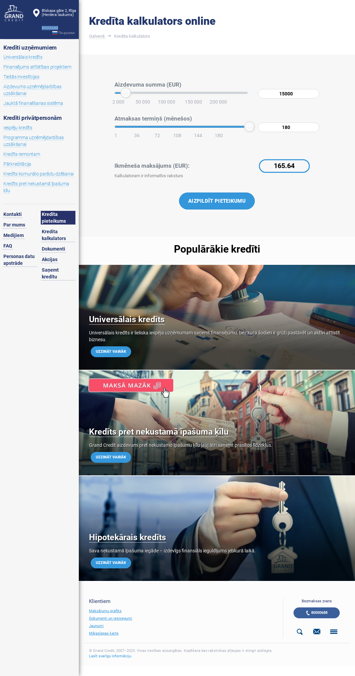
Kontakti (12, 214)
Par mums (14, 224)
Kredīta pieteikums (54, 218)
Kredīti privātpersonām (32, 117)
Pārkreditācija (17, 164)
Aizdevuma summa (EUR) (147, 84)
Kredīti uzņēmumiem (30, 47)
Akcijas (49, 259)
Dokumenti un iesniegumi (110, 618)
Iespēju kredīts (17, 127)
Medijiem (13, 235)
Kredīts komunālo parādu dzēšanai (38, 174)
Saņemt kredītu (50, 273)
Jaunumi (96, 626)
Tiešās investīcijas (21, 76)
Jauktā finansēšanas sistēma (33, 103)
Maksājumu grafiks (105, 611)
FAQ (7, 246)
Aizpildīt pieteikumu (217, 201)
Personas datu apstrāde (19, 260)
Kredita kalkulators (54, 235)
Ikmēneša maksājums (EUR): (152, 165)
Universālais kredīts (22, 57)
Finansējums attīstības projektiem (37, 67)
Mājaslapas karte (104, 633)
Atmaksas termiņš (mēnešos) (153, 118)
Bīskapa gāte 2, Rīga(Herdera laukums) (59, 12)
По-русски (66, 33)
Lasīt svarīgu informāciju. (110, 656)
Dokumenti (53, 249)
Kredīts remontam (21, 154)
